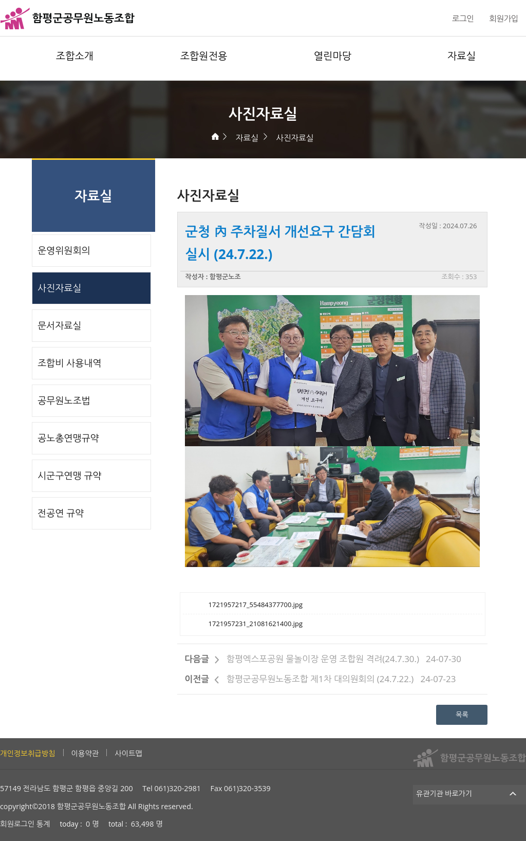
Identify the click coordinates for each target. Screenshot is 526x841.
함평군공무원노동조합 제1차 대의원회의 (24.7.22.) (320, 679)
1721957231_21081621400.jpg (256, 623)
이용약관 (85, 753)
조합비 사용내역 (69, 363)
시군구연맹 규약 (69, 475)
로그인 (463, 18)
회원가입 (503, 18)
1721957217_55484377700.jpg (256, 604)
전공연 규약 (60, 513)
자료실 (461, 56)
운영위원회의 (63, 250)
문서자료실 (59, 325)
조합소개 (74, 56)
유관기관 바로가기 (469, 793)
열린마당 (332, 56)
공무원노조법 (63, 400)
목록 (462, 714)
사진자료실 (294, 137)
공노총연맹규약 (68, 438)
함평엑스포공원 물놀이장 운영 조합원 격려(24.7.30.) (323, 659)
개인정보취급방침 (27, 753)
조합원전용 (204, 56)
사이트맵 (128, 753)
